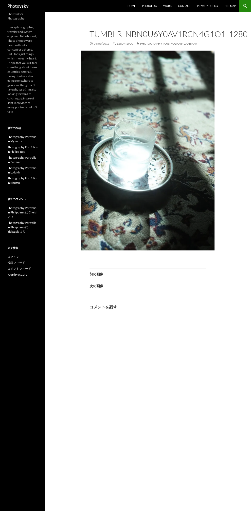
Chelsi (32, 212)
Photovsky (18, 6)
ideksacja (13, 231)
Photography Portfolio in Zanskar (168, 43)
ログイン (13, 257)
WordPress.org (17, 274)
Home (131, 5)
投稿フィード (16, 263)
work (167, 5)
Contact (184, 5)
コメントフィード (19, 268)
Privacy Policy (207, 5)
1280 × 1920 (125, 43)
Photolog (149, 5)
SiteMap (230, 5)
